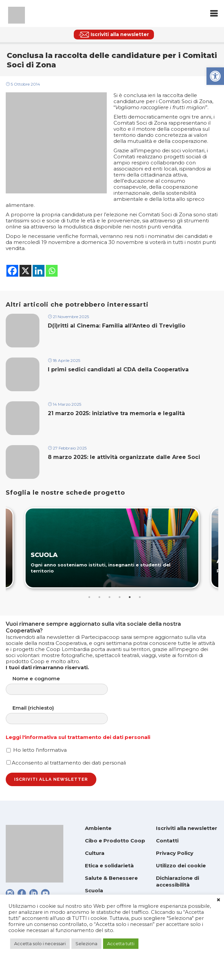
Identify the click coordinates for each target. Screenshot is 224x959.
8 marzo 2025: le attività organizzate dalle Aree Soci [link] (124, 457)
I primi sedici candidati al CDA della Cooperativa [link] (118, 369)
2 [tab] (99, 597)
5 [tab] (129, 597)
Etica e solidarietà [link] (109, 865)
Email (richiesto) (63, 714)
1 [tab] (89, 597)
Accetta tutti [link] (120, 943)
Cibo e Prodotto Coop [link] (115, 840)
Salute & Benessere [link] (111, 878)
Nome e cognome (63, 685)
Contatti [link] (167, 840)
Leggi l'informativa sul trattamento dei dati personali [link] (78, 737)
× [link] (218, 900)
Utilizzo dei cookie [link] (181, 865)
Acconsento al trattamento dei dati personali (66, 763)
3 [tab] (109, 597)
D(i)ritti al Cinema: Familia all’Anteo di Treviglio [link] (116, 325)
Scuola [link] (94, 890)
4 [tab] (119, 597)
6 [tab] (139, 597)
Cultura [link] (94, 853)
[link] (215, 76)
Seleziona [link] (86, 943)
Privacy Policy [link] (174, 853)
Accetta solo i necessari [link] (40, 943)
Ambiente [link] (98, 828)
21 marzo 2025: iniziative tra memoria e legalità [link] (117, 413)
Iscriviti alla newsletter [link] (186, 828)
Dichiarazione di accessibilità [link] (177, 881)
